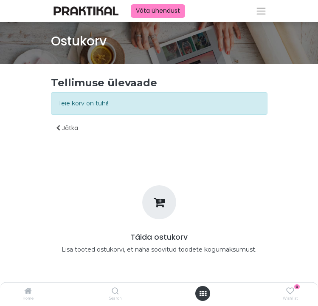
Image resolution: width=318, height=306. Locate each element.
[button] (67, 128)
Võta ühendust (158, 10)
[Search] (115, 291)
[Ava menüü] (203, 294)
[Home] (28, 291)
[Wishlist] (290, 291)
